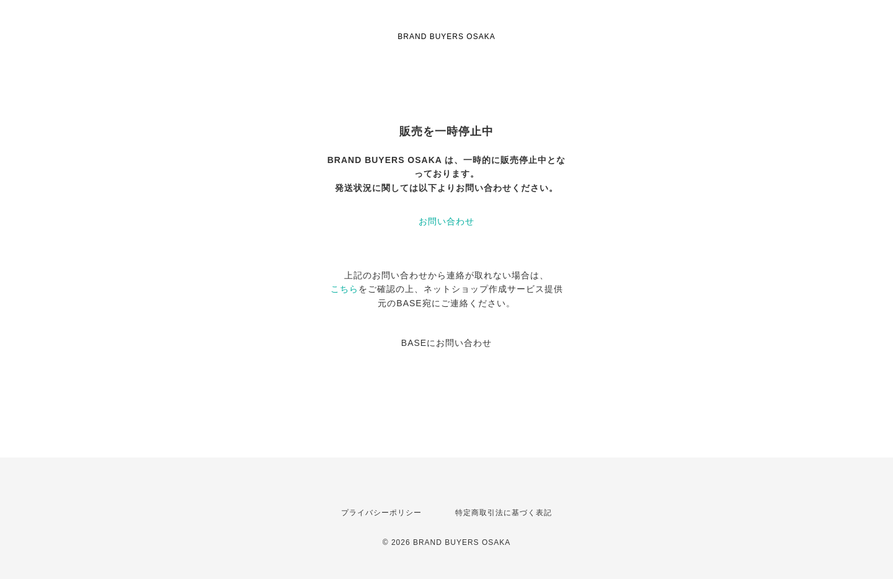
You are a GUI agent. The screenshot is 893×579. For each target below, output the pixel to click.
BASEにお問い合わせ (446, 343)
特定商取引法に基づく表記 (503, 512)
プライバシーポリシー (381, 512)
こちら (344, 289)
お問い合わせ (446, 221)
